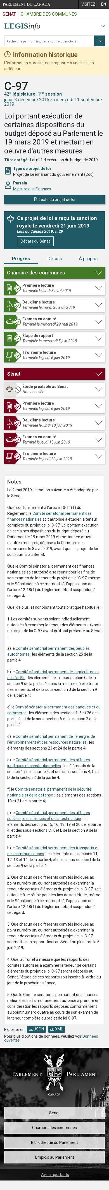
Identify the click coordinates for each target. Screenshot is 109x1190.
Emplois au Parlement (54, 1157)
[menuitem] (88, 4)
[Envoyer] (99, 40)
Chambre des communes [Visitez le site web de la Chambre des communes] (49, 14)
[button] (54, 273)
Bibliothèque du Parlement (54, 1142)
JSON (36, 1029)
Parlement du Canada (26, 4)
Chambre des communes (54, 1127)
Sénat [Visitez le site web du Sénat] (9, 14)
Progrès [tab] (21, 258)
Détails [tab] (55, 258)
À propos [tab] (88, 258)
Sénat (54, 1113)
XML (56, 1029)
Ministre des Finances (32, 189)
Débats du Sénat (35, 241)
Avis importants (55, 1174)
